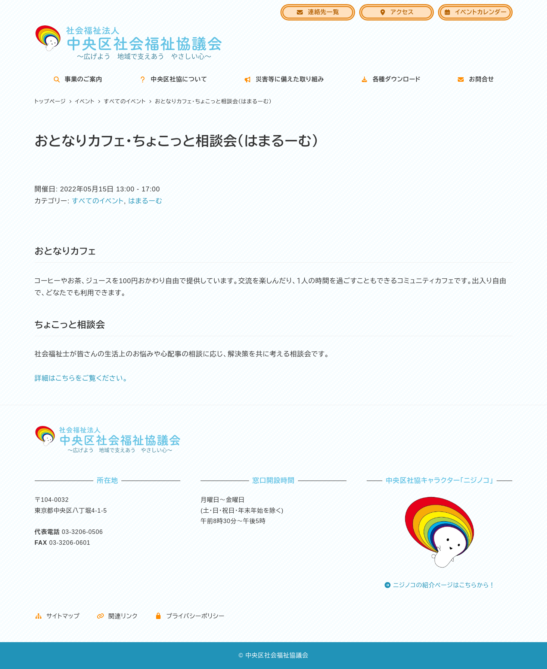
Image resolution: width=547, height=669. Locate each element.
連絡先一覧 (317, 12)
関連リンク (117, 616)
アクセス (396, 12)
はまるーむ (145, 201)
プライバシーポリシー (190, 616)
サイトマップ (57, 616)
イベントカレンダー (475, 12)
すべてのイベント (98, 201)
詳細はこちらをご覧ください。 (81, 378)
